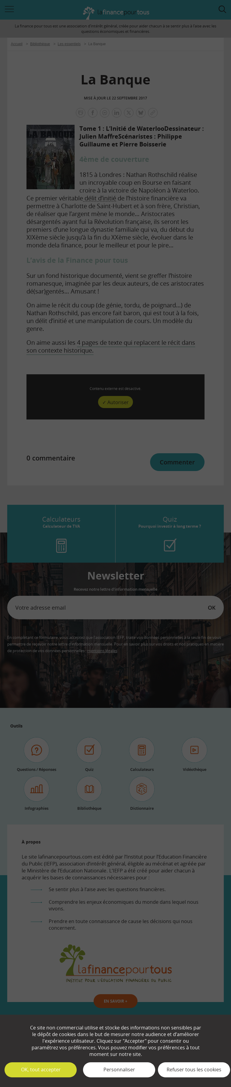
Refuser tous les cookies (194, 1069)
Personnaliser (119, 1069)
